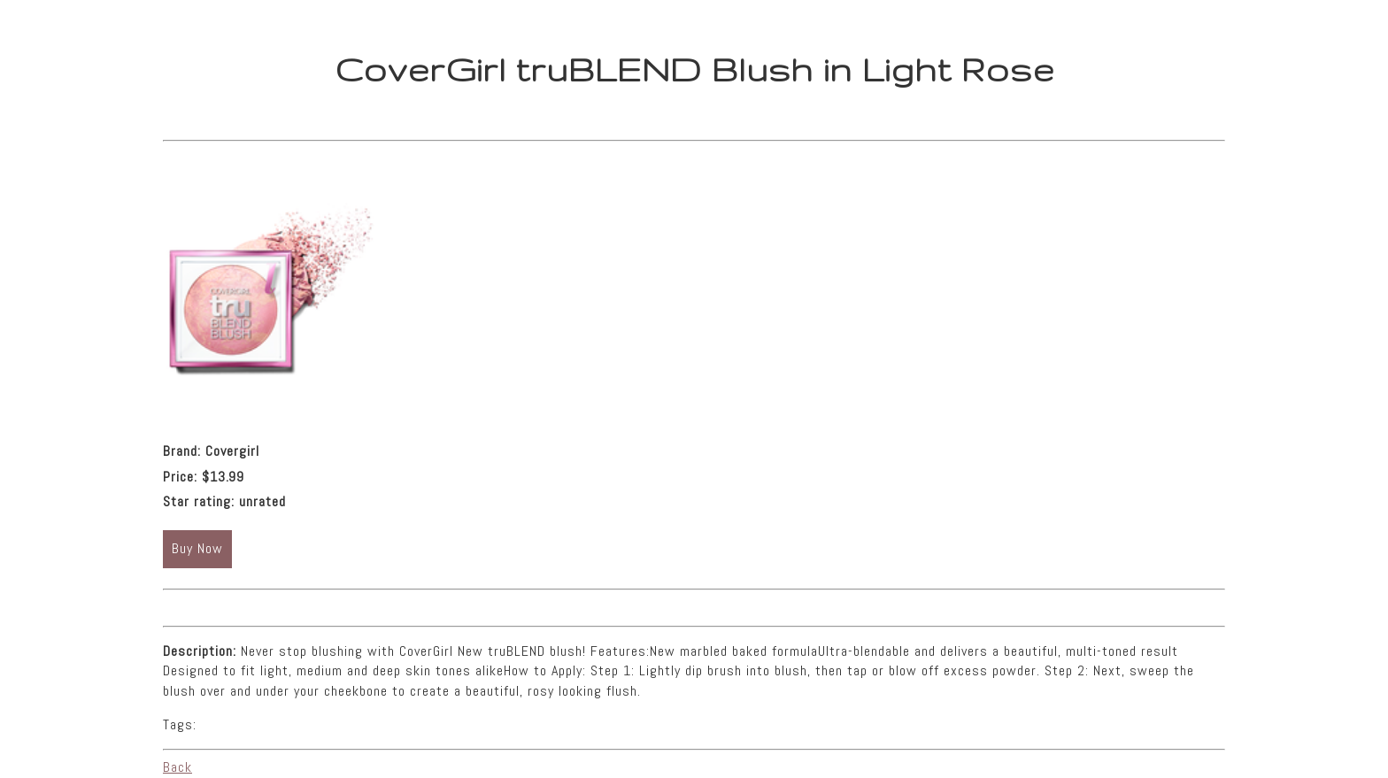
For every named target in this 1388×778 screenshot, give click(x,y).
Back (177, 767)
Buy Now (197, 548)
